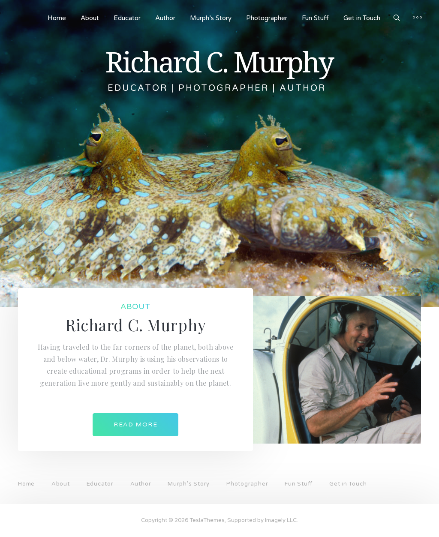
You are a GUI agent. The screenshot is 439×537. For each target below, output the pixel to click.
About (90, 18)
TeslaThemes (207, 520)
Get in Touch (361, 18)
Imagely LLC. (281, 520)
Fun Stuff (315, 18)
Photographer (266, 18)
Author (165, 18)
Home (57, 18)
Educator (127, 18)
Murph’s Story (211, 18)
